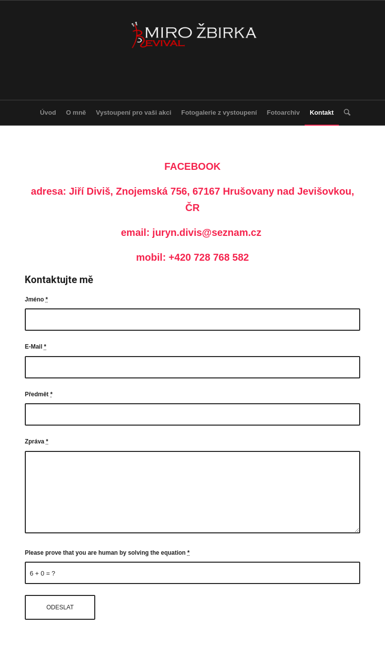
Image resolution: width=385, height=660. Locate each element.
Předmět (39, 394)
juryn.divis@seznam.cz (206, 232)
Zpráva (36, 441)
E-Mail (35, 346)
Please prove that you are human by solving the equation (107, 552)
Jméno (36, 299)
